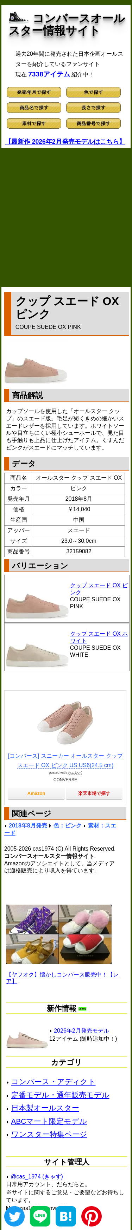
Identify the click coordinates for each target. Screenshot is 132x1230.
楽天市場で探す (94, 793)
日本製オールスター (45, 1108)
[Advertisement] (66, 217)
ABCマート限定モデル (49, 1121)
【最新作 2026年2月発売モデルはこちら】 (65, 141)
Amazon (36, 793)
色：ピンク (68, 826)
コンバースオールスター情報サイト (66, 24)
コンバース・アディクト (53, 1081)
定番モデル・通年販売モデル (60, 1095)
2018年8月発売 (28, 826)
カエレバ (75, 773)
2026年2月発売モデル (79, 1031)
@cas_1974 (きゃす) (37, 1177)
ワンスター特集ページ (49, 1134)
